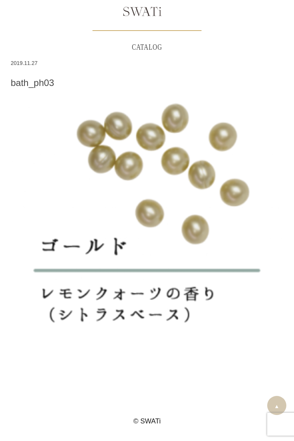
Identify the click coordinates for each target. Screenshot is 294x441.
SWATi (142, 12)
